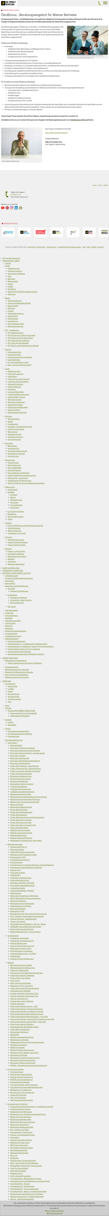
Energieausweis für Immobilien (20, 357)
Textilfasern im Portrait (17, 533)
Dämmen (11, 308)
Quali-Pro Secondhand (19, 1168)
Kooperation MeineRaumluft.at (22, 886)
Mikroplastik (13, 281)
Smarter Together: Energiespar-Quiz (24, 996)
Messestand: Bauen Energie (21, 807)
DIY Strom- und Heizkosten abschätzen (23, 346)
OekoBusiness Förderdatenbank (23, 1161)
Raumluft (8, 626)
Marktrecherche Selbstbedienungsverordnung (28, 797)
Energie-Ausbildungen (16, 641)
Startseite (32, 247)
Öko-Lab (13, 1156)
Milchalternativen (15, 400)
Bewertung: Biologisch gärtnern (22, 1122)
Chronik (8, 708)
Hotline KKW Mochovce (19, 880)
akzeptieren (54, 1208)
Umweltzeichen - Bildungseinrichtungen (26, 1179)
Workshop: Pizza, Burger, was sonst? (24, 1053)
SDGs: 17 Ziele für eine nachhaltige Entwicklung (26, 483)
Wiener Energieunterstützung (21, 929)
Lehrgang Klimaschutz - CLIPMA (23, 954)
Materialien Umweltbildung (16, 661)
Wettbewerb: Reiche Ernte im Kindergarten (27, 1042)
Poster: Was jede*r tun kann (21, 820)
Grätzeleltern (15, 956)
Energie (8, 350)
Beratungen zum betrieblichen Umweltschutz (28, 1114)
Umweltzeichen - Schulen (20, 1184)
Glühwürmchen (16, 500)
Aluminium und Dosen (16, 274)
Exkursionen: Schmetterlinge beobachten (26, 973)
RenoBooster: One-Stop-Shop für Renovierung (28, 914)
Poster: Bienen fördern (19, 810)
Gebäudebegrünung (16, 314)
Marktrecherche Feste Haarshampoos (25, 799)
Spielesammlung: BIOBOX (20, 991)
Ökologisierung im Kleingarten (22, 904)
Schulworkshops (11, 667)
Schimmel (12, 562)
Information (12, 743)
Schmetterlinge (16, 505)
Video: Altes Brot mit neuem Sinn (23, 825)
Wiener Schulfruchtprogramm (22, 1050)
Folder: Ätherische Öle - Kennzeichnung (25, 769)
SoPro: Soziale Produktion (20, 1176)
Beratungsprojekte (15, 844)
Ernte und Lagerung (15, 374)
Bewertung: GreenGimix (19, 1125)
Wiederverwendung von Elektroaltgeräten (27, 1197)
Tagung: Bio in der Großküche (21, 1001)
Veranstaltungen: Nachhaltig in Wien (24, 1027)
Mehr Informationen (54, 1213)
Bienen (13, 497)
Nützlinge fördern (15, 434)
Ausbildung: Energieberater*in (22, 941)
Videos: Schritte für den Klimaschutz (22, 476)
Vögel (10, 519)
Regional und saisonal (16, 402)
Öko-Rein (11, 589)
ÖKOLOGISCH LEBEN (11, 261)
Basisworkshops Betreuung (21, 1112)
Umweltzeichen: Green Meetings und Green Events (30, 1181)
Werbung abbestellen (16, 564)
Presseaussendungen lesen (18, 731)
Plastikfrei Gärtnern (15, 437)
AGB (84, 247)
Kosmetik (9, 443)
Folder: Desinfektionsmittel (21, 774)
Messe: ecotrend (16, 805)
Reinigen (11, 559)
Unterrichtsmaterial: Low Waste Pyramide (26, 1012)
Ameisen (13, 495)
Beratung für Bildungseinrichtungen (19, 672)
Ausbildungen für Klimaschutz (19, 481)
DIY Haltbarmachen (15, 333)
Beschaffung (10, 584)
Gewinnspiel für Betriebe (20, 716)
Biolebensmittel (14, 371)
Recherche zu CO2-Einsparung (22, 1093)
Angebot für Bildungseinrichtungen (19, 578)
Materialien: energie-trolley (20, 949)
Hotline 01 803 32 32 (18, 847)
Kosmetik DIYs (13, 449)
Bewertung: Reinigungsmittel (21, 1127)
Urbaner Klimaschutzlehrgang (22, 959)
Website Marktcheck (18, 835)
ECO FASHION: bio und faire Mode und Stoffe (25, 526)
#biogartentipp (14, 419)
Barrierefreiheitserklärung (69, 247)
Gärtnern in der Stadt (16, 429)
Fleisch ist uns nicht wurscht (19, 379)
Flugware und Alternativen (18, 382)
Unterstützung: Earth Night (20, 906)
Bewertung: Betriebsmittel (20, 1120)
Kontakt (100, 247)
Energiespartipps (14, 352)
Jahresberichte (13, 697)
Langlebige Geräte (17, 888)
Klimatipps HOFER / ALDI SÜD (22, 883)
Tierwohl (8, 537)
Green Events (10, 623)
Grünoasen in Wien (17, 873)
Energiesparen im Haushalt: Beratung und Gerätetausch (32, 865)
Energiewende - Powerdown (21, 1132)
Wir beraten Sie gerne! (11, 258)
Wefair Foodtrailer (17, 1048)
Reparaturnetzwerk (18, 909)
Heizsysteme (13, 316)
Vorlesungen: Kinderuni (19, 1032)
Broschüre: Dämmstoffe (19, 758)
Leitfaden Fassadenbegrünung (22, 792)
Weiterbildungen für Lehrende (17, 670)
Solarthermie (13, 321)
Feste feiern (12, 377)
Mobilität (8, 618)
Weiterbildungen (11, 639)
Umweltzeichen (11, 634)
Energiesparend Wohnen (20, 1082)
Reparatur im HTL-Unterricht (21, 986)
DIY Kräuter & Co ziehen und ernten (21, 335)
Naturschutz (10, 487)
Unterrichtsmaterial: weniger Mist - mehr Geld (28, 1022)
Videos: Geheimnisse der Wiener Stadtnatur (25, 663)
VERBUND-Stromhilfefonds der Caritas (25, 927)
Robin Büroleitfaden (18, 1171)
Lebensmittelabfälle (16, 392)
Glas (9, 276)
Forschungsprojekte (16, 1069)
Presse (93, 247)
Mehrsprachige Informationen (17, 677)
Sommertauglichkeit (16, 324)
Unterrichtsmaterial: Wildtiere (22, 1024)
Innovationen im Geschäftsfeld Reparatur (26, 1087)
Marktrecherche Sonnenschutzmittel (24, 802)
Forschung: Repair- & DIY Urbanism (24, 1085)
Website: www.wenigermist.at (22, 1037)
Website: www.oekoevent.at (21, 833)
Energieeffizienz (11, 616)
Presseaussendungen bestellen (20, 734)
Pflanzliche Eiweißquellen (18, 407)
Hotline (10, 722)
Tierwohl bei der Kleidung (18, 542)
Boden (10, 422)
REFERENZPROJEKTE (14, 740)
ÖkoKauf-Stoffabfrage (19, 591)
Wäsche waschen (14, 531)
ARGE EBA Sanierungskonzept (22, 852)
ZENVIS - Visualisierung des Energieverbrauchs (28, 1066)
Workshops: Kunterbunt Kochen (22, 1060)
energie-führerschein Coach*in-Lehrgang (24, 649)
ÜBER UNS (7, 681)
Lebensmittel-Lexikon (16, 397)
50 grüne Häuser (16, 1072)
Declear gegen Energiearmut (21, 1077)
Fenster (11, 311)
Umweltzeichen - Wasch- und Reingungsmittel (28, 1192)
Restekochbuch (16, 1174)
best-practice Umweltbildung (16, 675)
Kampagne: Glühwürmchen (21, 776)
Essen (7, 369)
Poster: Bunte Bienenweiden (21, 812)
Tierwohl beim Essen (16, 540)
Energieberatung (14, 355)
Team (7, 706)
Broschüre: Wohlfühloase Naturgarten (25, 761)
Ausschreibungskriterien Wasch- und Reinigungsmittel (31, 1107)
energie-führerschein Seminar (19, 652)
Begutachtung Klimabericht (21, 1075)
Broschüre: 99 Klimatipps (20, 763)
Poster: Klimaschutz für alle (21, 823)
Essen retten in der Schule (20, 978)
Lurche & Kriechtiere (16, 512)
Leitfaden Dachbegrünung (20, 789)
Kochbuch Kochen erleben (20, 779)
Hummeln (14, 503)
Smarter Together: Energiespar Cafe (24, 994)
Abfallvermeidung (15, 271)
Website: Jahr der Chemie (20, 830)
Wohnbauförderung (15, 326)
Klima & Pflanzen (14, 470)
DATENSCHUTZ (52, 247)
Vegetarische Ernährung (17, 413)
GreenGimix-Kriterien (18, 598)
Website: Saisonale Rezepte (21, 838)
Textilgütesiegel (14, 528)
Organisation (10, 684)
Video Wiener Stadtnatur (20, 1030)
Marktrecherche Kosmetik (20, 794)
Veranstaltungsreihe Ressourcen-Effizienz (26, 1194)
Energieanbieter (14, 360)
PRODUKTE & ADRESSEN (13, 571)
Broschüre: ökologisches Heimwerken (25, 751)
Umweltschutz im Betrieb (18, 1104)
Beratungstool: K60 (18, 857)
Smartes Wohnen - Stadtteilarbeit (23, 919)
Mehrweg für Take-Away (19, 1143)
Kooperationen (13, 694)
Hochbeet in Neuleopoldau (20, 878)
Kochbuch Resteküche (19, 781)
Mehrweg (11, 279)
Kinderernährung (14, 387)
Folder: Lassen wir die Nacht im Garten (25, 771)
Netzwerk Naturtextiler (19, 1153)
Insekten (11, 492)
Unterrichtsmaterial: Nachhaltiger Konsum (26, 1014)
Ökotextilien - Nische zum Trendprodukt (26, 1166)
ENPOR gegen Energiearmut (21, 1080)
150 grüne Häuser (17, 850)
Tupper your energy (17, 922)
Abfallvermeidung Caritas (20, 1109)
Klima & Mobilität (14, 468)
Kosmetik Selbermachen (17, 451)
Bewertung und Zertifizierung (16, 586)
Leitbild (11, 689)
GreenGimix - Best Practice (21, 600)
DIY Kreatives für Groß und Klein (20, 338)
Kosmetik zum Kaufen (16, 454)
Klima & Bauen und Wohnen (18, 473)
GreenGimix (12, 595)
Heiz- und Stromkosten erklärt (19, 365)
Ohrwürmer (14, 508)
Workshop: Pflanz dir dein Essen (22, 1063)
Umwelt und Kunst (17, 1004)
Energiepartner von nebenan (21, 951)
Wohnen (8, 549)
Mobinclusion (15, 893)
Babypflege (12, 446)
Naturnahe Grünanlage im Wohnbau (24, 896)
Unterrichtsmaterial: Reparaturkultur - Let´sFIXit (29, 1017)
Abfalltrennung (14, 269)
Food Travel (15, 981)
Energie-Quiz (15, 870)
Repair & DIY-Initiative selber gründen (22, 292)
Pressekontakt (13, 736)
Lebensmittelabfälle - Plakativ (22, 891)
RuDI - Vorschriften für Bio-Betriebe (24, 1163)
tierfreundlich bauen (16, 517)
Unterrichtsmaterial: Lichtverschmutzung (26, 1009)
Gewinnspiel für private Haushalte (23, 713)
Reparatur (12, 294)
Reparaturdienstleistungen (15, 631)
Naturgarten (12, 432)
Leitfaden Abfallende (18, 787)
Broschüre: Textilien (18, 756)
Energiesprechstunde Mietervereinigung (26, 868)
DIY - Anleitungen (12, 330)
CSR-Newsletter (11, 610)
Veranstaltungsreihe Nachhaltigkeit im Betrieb (26, 654)
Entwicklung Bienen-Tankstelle (22, 976)
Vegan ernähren (14, 410)
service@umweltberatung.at (56, 133)
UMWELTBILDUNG (10, 658)
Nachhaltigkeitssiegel (18, 1150)
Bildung (11, 963)
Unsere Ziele (12, 686)
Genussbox (14, 1138)
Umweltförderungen (13, 636)
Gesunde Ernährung (15, 384)
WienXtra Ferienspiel (18, 1045)
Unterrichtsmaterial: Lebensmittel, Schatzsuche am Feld (32, 1019)
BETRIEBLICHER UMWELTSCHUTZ (17, 573)
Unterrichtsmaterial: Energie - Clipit (24, 1006)
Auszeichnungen (14, 699)
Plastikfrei (12, 289)
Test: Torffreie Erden (18, 1098)
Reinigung (9, 628)
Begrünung (9, 581)
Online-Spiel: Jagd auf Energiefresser (24, 988)
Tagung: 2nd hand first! (19, 999)
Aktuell (8, 263)
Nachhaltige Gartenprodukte (21, 1148)
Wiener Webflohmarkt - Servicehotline (25, 932)
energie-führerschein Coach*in (22, 946)
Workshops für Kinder (18, 1055)
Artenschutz (12, 490)
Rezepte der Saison (15, 405)
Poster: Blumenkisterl (18, 815)
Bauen (7, 298)
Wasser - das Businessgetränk (22, 1199)
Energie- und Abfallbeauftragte (22, 1135)
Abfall (7, 266)
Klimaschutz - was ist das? (18, 478)
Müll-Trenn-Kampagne (19, 1145)
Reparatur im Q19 (17, 911)
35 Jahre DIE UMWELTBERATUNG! (21, 711)
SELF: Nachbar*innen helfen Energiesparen (27, 916)
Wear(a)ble (14, 1035)
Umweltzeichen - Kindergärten (22, 1186)
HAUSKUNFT (15, 875)
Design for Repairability (19, 970)
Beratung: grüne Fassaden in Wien (23, 855)
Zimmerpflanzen (14, 440)
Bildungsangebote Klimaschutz (22, 968)
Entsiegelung (13, 424)
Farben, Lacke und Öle (16, 551)
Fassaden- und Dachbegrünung (20, 427)
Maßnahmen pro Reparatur (21, 1090)
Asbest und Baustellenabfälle (19, 303)
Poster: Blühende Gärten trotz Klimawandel (27, 817)
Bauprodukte (13, 306)
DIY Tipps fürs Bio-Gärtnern (18, 341)
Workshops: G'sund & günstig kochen (24, 1058)
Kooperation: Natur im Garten (21, 784)
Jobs (88, 247)
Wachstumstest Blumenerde (21, 1100)
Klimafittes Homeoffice (17, 557)
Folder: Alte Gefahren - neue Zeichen (24, 766)
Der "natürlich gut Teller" (19, 1130)
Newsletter (12, 725)
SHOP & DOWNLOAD (11, 568)
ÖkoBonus (14, 1158)
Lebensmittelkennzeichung (18, 395)
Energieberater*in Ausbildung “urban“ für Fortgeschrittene (30, 646)
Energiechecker (16, 862)
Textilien (8, 523)
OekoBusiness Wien (11, 10)
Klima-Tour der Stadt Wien (20, 983)
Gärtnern (8, 416)
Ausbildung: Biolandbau (19, 938)
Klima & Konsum (14, 465)
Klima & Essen (13, 463)
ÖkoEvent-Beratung (18, 901)
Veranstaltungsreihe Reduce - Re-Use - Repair (28, 924)
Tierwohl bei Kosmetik (16, 545)
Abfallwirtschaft (11, 576)
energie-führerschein (18, 943)
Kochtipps (12, 389)
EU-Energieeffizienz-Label (18, 362)
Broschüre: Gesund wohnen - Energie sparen (27, 753)
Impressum (41, 247)
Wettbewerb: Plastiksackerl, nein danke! (26, 841)
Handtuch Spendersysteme (21, 1140)
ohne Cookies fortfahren (54, 1211)
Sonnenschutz (13, 456)
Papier (10, 284)
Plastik (10, 287)
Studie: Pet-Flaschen (18, 1095)
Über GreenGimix (17, 603)
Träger (10, 691)
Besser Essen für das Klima (20, 1117)
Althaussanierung (15, 301)
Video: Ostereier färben (19, 828)
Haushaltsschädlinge (16, 554)
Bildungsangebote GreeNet (21, 965)
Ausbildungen (13, 936)
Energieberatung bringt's (20, 860)
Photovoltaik (13, 319)
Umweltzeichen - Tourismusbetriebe (24, 1189)
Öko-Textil (12, 607)
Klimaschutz (10, 460)
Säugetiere (12, 514)
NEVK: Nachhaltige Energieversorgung (25, 898)
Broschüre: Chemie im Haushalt (22, 748)
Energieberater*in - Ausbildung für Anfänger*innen (27, 644)
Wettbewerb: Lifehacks (19, 1040)
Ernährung (9, 613)
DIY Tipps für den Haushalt (18, 343)
